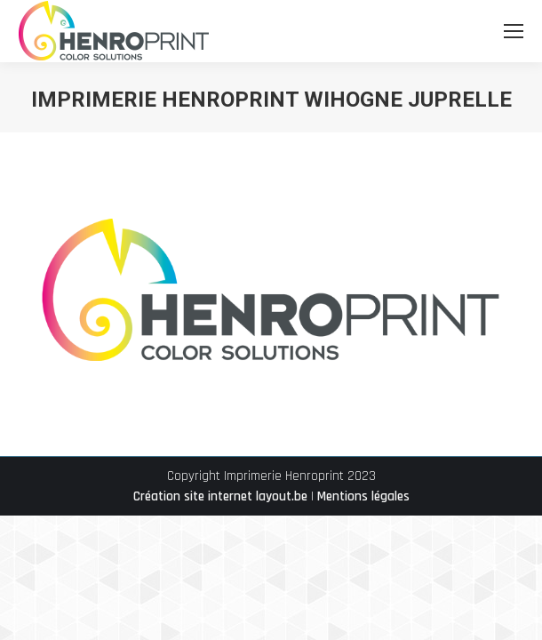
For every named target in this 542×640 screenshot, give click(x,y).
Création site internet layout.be (220, 496)
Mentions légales (363, 496)
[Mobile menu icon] (513, 31)
